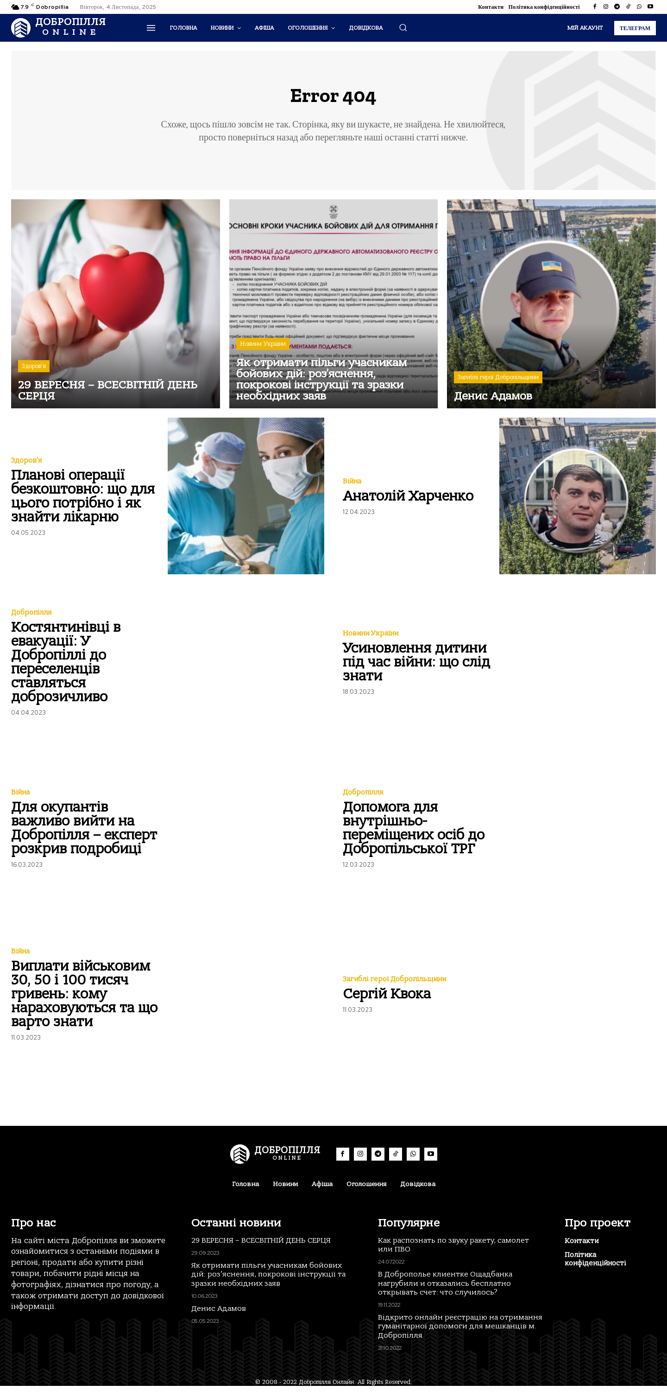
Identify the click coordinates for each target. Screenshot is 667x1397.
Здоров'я (34, 372)
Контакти (490, 7)
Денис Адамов (218, 1319)
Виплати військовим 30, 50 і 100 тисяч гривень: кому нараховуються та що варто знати (84, 1000)
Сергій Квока (387, 1000)
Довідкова (417, 1195)
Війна (352, 487)
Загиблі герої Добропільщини (498, 383)
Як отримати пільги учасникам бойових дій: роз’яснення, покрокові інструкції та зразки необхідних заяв (268, 1285)
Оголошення (366, 1195)
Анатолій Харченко (408, 502)
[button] (403, 27)
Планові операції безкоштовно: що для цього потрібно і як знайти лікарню (83, 502)
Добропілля (31, 618)
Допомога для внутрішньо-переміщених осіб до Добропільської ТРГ (414, 834)
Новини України (263, 350)
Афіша (322, 1195)
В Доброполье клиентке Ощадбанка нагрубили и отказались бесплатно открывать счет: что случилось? (445, 1295)
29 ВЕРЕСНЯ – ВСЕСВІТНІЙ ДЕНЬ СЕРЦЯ (261, 1251)
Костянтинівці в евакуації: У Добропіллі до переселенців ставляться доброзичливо (65, 668)
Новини (285, 1195)
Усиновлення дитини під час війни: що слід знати (416, 668)
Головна (245, 1195)
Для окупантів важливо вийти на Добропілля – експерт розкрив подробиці (84, 834)
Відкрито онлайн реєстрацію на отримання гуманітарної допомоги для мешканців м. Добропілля (460, 1338)
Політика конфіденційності (544, 7)
